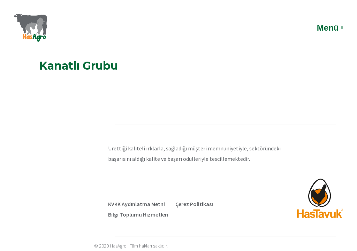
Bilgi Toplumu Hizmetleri (138, 214)
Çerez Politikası (194, 204)
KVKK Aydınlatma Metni (136, 204)
